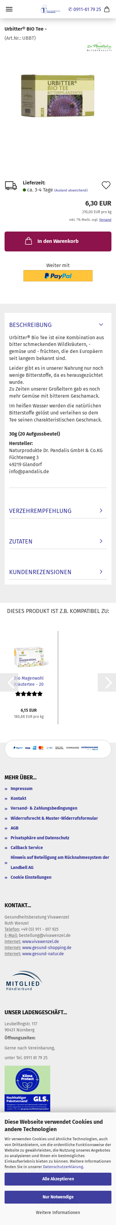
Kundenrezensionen (40, 572)
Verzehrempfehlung (40, 510)
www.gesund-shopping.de (47, 947)
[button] (9, 682)
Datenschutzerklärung (63, 1166)
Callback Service (27, 847)
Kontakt (18, 798)
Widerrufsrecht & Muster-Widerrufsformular (54, 818)
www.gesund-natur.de (43, 953)
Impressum (22, 788)
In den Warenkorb (51, 241)
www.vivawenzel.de (40, 941)
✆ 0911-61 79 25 (84, 9)
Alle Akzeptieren (58, 1179)
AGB (15, 828)
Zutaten (21, 541)
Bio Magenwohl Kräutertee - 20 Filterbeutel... (29, 681)
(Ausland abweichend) (71, 190)
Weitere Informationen (58, 1212)
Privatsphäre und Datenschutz (40, 838)
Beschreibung (30, 325)
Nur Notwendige (58, 1197)
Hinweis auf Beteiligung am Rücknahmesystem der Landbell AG (60, 862)
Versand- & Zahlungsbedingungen (44, 808)
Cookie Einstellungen (31, 877)
